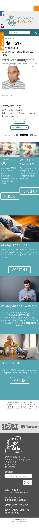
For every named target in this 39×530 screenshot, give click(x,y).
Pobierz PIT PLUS (7, 161)
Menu (36, 8)
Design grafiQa (24, 521)
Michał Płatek (11, 38)
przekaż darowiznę (19, 127)
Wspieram (19, 270)
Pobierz (9, 196)
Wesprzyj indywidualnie (14, 244)
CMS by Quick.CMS (15, 521)
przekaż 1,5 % (19, 121)
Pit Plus (23, 402)
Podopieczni (4, 38)
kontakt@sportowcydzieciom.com (18, 492)
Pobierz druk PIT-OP (12, 362)
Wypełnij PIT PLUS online (27, 161)
